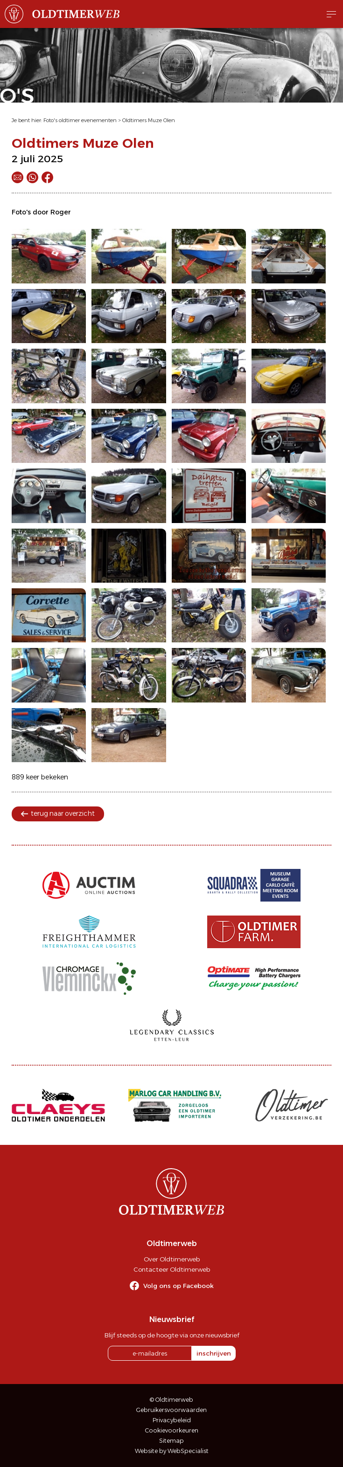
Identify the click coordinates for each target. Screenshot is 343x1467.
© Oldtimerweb (171, 1399)
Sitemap (171, 1440)
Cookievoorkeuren (171, 1430)
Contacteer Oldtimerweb (171, 1269)
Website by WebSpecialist (172, 1450)
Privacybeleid (172, 1420)
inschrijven (213, 1353)
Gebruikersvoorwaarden (171, 1409)
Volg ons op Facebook (178, 1285)
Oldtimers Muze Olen (148, 120)
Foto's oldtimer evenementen (80, 120)
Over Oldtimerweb (172, 1259)
